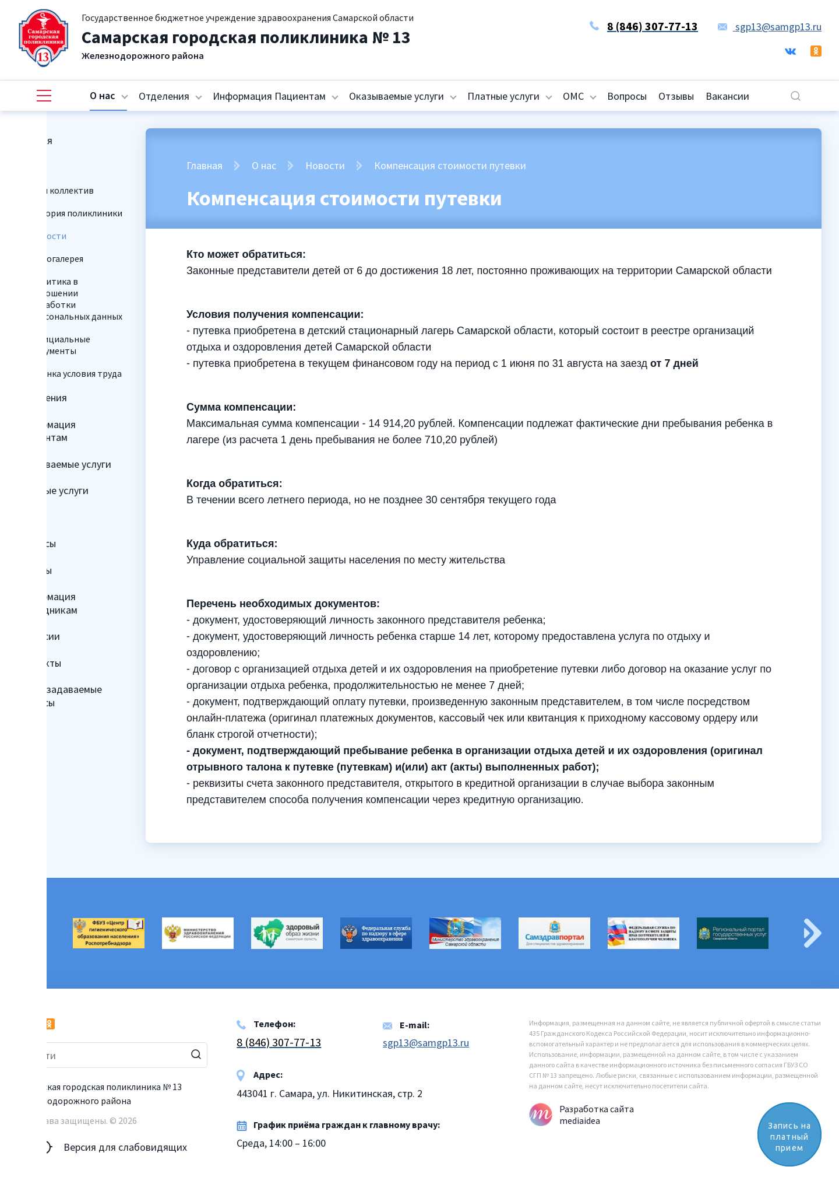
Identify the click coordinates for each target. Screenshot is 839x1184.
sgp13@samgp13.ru (770, 26)
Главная (34, 140)
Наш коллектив (62, 190)
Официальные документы (60, 344)
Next (813, 933)
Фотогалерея (56, 258)
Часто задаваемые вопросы (59, 695)
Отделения (164, 96)
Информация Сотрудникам (46, 603)
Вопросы (627, 96)
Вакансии (727, 96)
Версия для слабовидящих (102, 1147)
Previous (26, 933)
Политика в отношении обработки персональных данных (76, 298)
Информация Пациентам (269, 96)
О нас (102, 95)
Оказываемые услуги (396, 96)
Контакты (38, 663)
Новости (325, 165)
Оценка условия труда (76, 373)
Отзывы (676, 96)
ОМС (573, 96)
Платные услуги (503, 96)
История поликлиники (76, 213)
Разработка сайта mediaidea (596, 1114)
